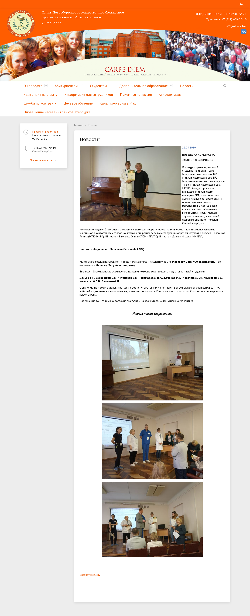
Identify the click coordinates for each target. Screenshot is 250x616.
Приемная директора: (45, 131)
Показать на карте (43, 160)
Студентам (98, 86)
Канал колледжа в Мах (118, 103)
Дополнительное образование (143, 86)
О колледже (32, 86)
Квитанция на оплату (40, 94)
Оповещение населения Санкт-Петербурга (56, 112)
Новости (187, 86)
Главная (78, 125)
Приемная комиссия (136, 94)
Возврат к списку (90, 574)
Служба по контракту (40, 103)
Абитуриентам (66, 86)
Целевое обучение (78, 103)
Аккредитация (170, 94)
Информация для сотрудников (88, 94)
